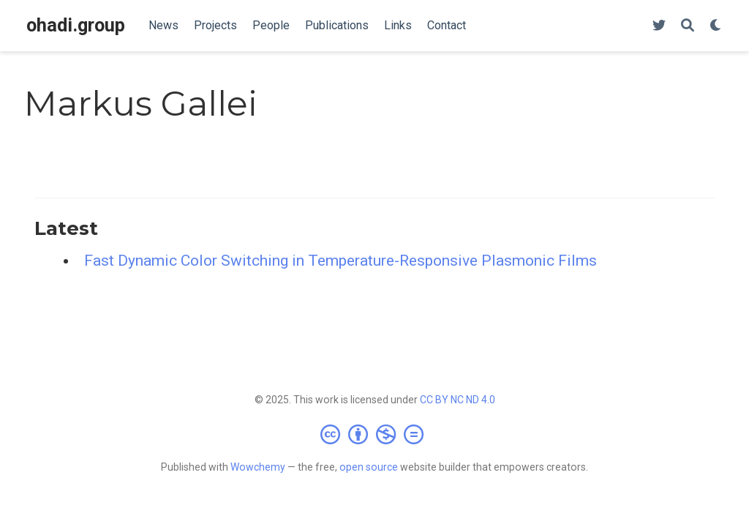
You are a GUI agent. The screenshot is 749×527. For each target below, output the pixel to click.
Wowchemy (257, 467)
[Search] (687, 26)
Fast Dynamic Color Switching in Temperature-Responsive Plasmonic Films (340, 260)
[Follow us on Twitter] (659, 26)
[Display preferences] (716, 26)
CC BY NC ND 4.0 (457, 399)
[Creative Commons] (374, 434)
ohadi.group (75, 25)
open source (368, 467)
